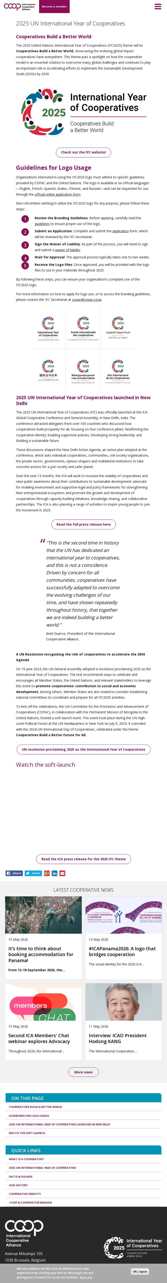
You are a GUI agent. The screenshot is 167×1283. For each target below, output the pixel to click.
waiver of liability (67, 250)
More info (86, 1277)
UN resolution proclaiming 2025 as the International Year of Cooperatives (83, 749)
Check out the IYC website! (83, 152)
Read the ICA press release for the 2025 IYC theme (83, 859)
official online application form (57, 194)
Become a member (54, 6)
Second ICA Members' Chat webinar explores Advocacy (39, 1038)
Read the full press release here (84, 524)
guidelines (42, 224)
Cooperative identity (25, 1194)
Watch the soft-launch (27, 1133)
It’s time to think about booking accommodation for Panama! (40, 954)
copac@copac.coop (87, 299)
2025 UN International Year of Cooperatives (42, 1167)
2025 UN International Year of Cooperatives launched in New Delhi (59, 1124)
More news (83, 1072)
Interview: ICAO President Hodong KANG (118, 1038)
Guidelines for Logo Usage (29, 1115)
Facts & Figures (20, 1176)
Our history (18, 1185)
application (120, 231)
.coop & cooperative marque (30, 1202)
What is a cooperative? (26, 1159)
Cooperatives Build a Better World (35, 1107)
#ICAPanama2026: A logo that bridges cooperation (122, 951)
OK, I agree (140, 1271)
